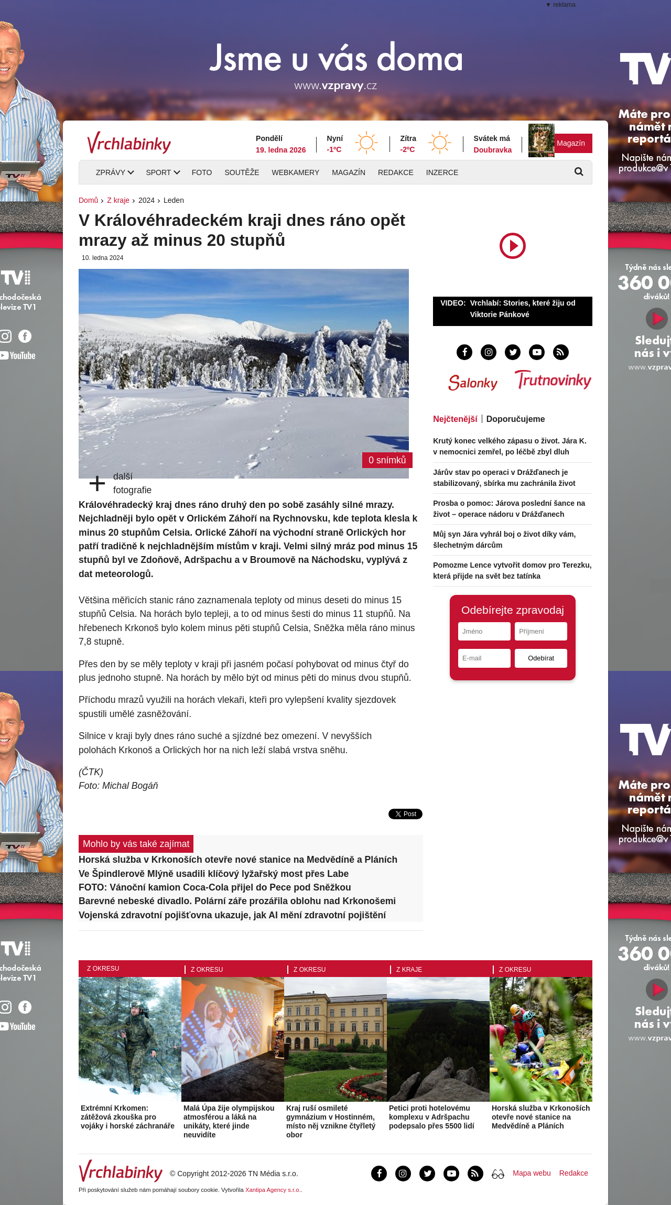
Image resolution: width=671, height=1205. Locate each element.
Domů (88, 200)
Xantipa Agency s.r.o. (273, 1190)
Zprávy (110, 172)
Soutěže (241, 172)
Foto (202, 172)
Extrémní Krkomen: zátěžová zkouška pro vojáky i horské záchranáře (128, 1117)
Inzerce (442, 172)
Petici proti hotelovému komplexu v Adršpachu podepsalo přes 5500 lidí (431, 1117)
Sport (158, 172)
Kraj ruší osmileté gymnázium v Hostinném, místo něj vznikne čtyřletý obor (330, 1121)
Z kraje (118, 200)
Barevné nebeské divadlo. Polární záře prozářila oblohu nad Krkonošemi (237, 901)
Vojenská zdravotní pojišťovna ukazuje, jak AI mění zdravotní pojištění (232, 915)
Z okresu (103, 968)
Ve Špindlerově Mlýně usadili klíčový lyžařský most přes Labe (214, 874)
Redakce (396, 172)
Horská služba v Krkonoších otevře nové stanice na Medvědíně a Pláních (238, 859)
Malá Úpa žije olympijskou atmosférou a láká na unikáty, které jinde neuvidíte (229, 1121)
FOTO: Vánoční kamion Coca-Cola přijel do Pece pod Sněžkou (215, 887)
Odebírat (541, 658)
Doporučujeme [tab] (515, 419)
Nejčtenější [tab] (455, 419)
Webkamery (296, 172)
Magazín (571, 143)
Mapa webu (531, 1173)
